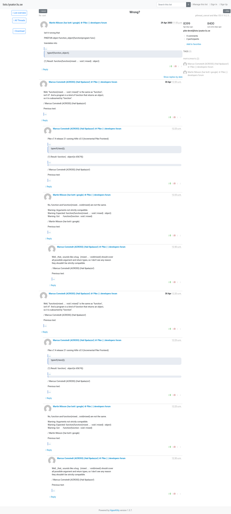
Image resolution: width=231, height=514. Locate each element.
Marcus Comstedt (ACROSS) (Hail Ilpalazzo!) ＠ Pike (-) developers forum (83, 82)
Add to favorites (192, 44)
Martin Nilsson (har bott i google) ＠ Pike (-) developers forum (78, 23)
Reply (45, 69)
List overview (19, 13)
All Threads (19, 20)
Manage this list (200, 4)
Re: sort (42, 15)
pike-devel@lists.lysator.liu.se (196, 31)
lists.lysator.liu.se (13, 4)
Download (19, 31)
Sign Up (223, 4)
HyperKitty (115, 510)
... (46, 48)
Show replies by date (173, 77)
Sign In (213, 4)
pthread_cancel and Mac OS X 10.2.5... (213, 15)
